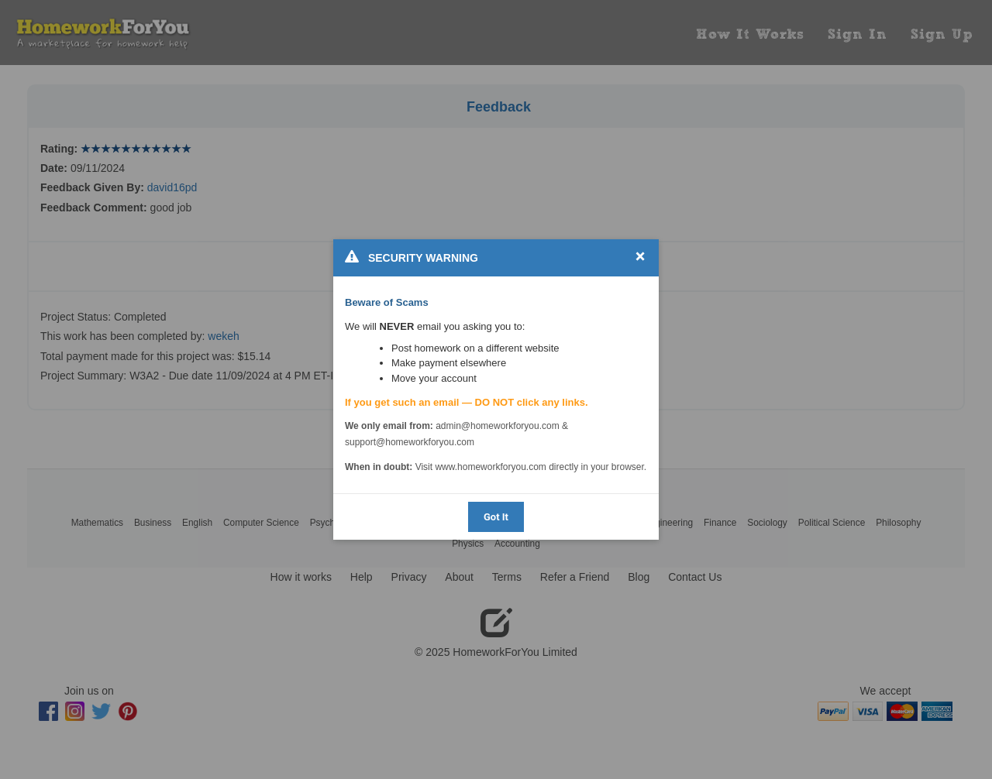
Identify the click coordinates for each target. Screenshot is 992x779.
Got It (496, 517)
